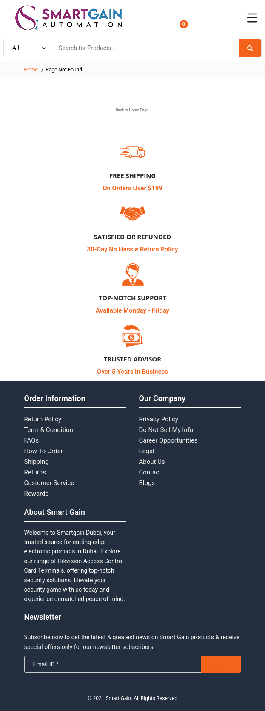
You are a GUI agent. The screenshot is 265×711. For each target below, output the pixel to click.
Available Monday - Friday (132, 310)
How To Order (43, 451)
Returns (35, 472)
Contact (150, 472)
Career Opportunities (168, 440)
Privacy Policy (158, 419)
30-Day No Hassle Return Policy (132, 249)
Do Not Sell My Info (166, 430)
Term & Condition (48, 430)
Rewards (36, 493)
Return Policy (43, 419)
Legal (146, 451)
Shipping (36, 462)
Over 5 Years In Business (132, 371)
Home (31, 70)
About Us (152, 462)
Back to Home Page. (132, 110)
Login (214, 15)
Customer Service (49, 483)
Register (217, 23)
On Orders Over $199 (132, 188)
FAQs (31, 440)
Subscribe (221, 664)
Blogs (147, 483)
